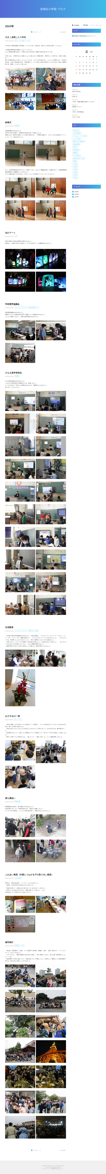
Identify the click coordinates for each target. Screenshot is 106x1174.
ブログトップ (37, 32)
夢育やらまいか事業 (33, 630)
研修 (75, 161)
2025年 (77, 194)
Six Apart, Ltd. (54, 1167)
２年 (15, 719)
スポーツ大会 (76, 117)
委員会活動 (17, 801)
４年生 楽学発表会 (78, 112)
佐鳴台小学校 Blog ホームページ (84, 36)
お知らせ (74, 96)
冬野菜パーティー (77, 106)
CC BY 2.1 (59, 1167)
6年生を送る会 (76, 91)
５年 (28, 40)
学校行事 (17, 125)
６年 (16, 236)
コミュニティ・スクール (20, 307)
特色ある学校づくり (33, 307)
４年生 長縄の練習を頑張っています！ (83, 101)
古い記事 (62, 32)
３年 (20, 719)
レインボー (76, 138)
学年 (16, 40)
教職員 (75, 152)
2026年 (77, 191)
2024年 (77, 197)
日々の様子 (22, 40)
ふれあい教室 (18, 878)
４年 (75, 172)
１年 (75, 164)
